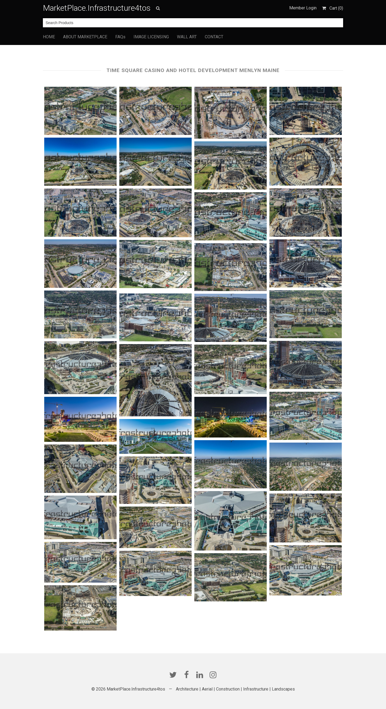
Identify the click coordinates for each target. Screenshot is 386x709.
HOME (49, 36)
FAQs (120, 36)
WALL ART (187, 36)
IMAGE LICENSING (151, 36)
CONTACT (214, 36)
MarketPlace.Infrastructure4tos (97, 8)
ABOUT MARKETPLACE (85, 36)
